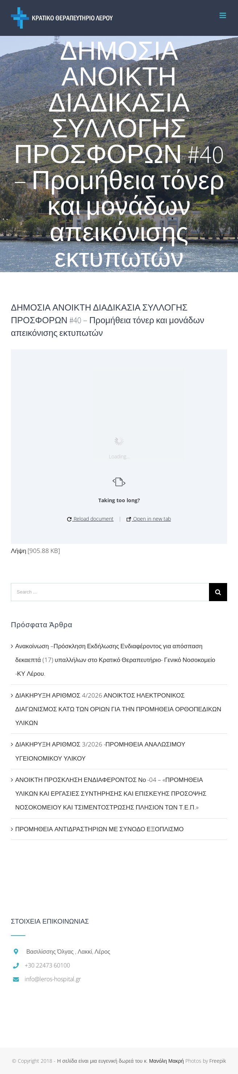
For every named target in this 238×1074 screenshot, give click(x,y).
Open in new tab (149, 518)
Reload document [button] (90, 518)
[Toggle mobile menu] (223, 15)
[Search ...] (110, 592)
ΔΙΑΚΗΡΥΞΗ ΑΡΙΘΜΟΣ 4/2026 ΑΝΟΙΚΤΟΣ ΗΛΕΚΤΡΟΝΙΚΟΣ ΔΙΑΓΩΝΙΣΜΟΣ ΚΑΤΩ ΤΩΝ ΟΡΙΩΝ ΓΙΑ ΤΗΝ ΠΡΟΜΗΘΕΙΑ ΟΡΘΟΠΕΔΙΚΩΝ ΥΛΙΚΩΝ (118, 709)
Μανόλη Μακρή (166, 1060)
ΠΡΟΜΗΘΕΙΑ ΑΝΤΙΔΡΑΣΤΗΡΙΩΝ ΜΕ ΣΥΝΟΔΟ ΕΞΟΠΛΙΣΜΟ (99, 829)
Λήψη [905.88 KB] (35, 550)
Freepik (217, 1060)
